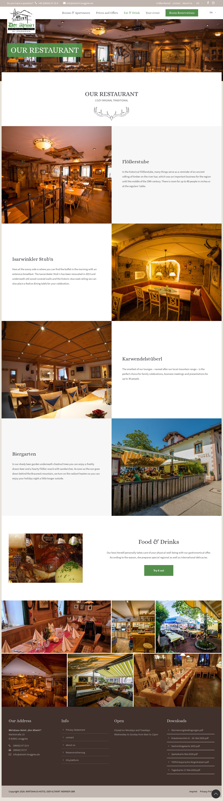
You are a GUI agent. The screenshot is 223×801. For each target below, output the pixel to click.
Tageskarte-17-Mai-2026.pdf (185, 770)
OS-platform (72, 760)
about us (70, 745)
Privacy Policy (207, 791)
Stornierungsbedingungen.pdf (187, 730)
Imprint (193, 791)
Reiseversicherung (75, 752)
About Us (187, 3)
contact (176, 3)
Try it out (158, 570)
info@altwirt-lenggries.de (78, 3)
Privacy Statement (75, 729)
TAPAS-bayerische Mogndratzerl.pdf (190, 762)
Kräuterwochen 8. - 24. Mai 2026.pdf (189, 738)
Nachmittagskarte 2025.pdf (185, 746)
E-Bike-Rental (163, 3)
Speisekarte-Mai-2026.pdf (184, 754)
